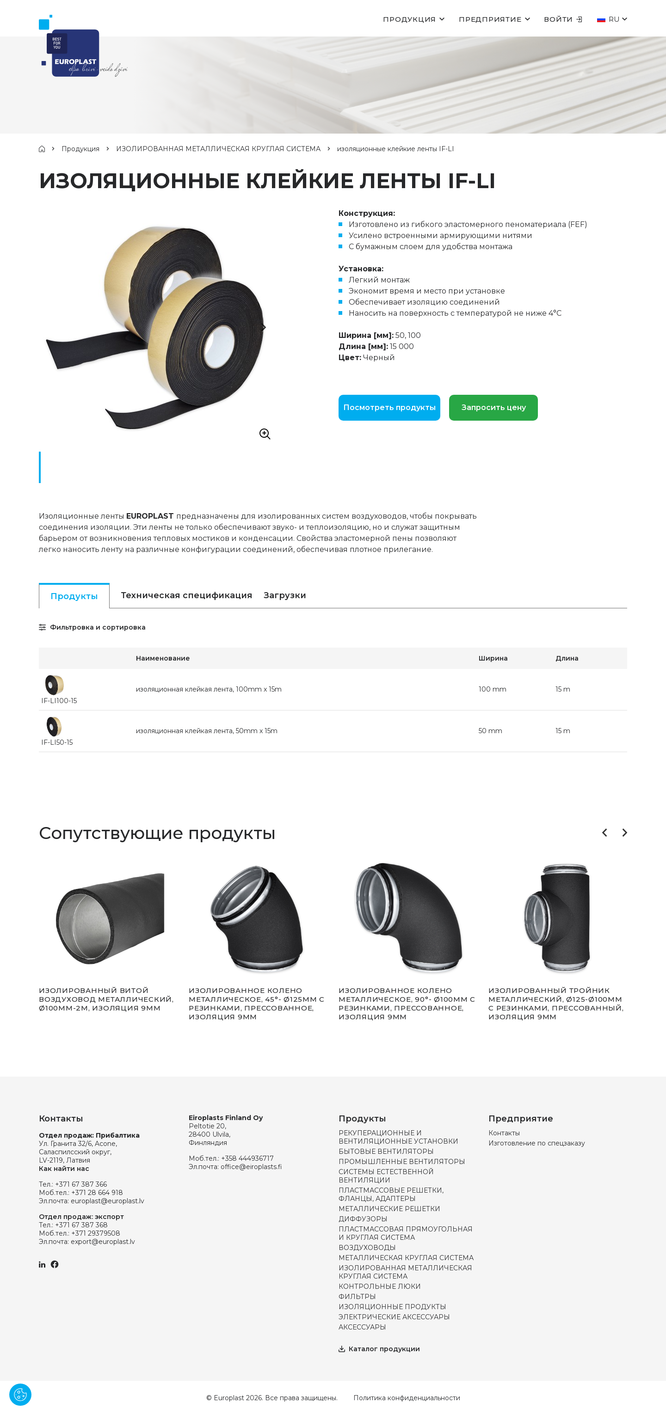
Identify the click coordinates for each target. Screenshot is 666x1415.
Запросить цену (494, 407)
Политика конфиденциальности (406, 1398)
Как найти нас (64, 1168)
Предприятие (490, 19)
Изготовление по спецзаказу (536, 1143)
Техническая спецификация (187, 595)
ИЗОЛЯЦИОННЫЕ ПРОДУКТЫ (392, 1307)
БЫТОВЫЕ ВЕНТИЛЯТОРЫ (386, 1151)
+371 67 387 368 (81, 1225)
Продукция (409, 19)
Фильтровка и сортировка (92, 627)
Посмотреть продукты (389, 407)
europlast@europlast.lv (107, 1201)
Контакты (504, 1133)
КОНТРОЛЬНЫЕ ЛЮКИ (380, 1286)
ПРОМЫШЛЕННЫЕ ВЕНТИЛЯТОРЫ (402, 1162)
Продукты (74, 596)
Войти (563, 19)
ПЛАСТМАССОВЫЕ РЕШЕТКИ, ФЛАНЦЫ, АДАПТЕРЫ (391, 1194)
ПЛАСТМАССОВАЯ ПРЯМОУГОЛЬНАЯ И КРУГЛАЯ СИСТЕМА (406, 1233)
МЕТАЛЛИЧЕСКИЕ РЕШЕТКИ (389, 1209)
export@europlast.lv (103, 1241)
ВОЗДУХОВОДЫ (367, 1247)
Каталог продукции (379, 1349)
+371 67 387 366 (81, 1184)
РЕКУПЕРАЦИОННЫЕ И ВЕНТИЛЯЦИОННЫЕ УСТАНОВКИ (398, 1137)
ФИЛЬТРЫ (357, 1296)
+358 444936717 (247, 1158)
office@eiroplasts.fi (251, 1167)
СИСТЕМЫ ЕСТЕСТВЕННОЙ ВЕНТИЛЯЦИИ (386, 1176)
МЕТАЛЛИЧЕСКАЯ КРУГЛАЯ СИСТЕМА (406, 1258)
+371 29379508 (95, 1233)
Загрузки (285, 595)
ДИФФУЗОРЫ (363, 1219)
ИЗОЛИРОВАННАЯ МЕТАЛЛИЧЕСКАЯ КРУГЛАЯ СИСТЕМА (218, 149)
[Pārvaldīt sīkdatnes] (20, 1395)
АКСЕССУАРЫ (362, 1327)
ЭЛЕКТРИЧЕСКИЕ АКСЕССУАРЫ (394, 1317)
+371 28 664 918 (97, 1192)
